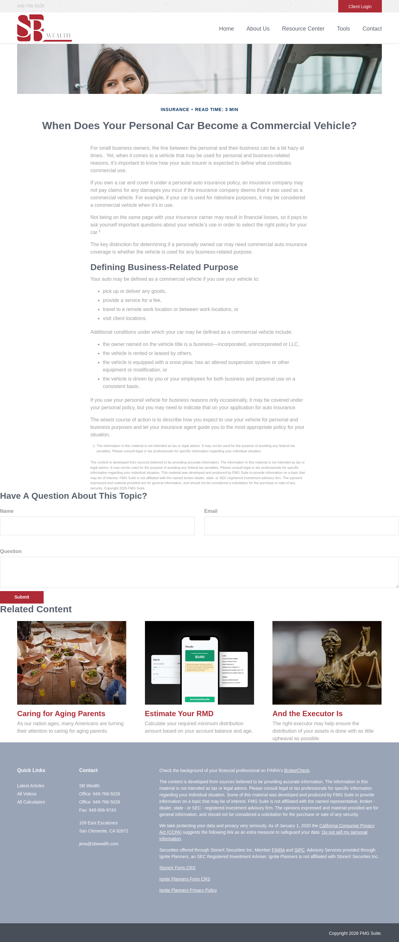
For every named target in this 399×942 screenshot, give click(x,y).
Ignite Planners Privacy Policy (188, 890)
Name (7, 511)
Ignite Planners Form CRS (184, 878)
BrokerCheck (297, 770)
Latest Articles (30, 785)
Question (11, 551)
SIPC (299, 849)
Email (211, 511)
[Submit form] (22, 597)
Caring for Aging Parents (61, 713)
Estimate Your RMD (179, 713)
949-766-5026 (30, 5)
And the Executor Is (307, 713)
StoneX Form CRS (177, 867)
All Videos (26, 793)
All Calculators (31, 801)
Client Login (360, 6)
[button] (258, 29)
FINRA (278, 849)
